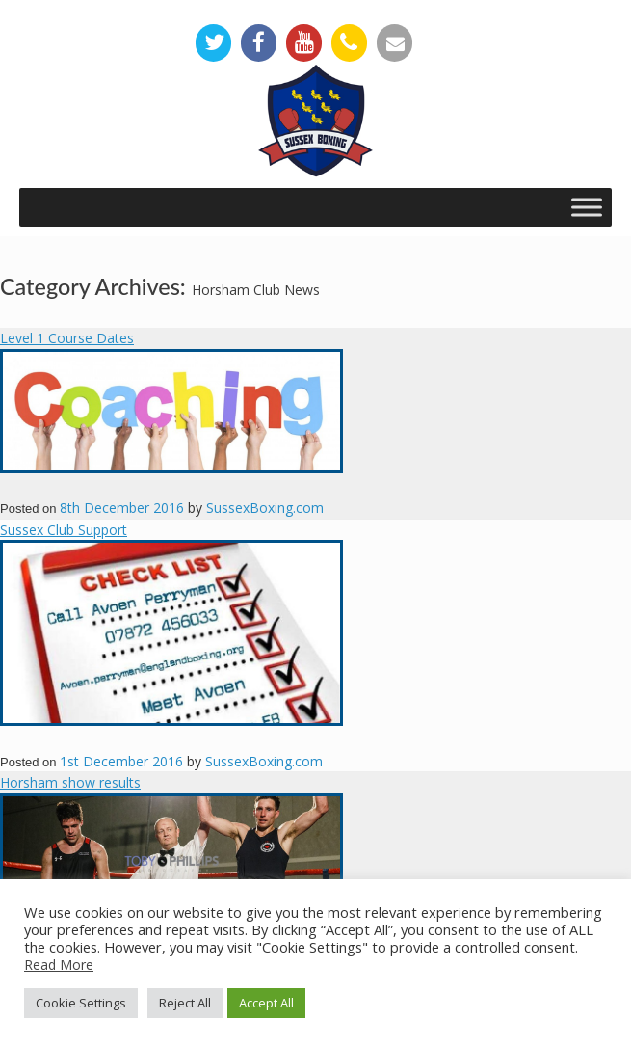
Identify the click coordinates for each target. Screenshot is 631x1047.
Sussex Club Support (63, 530)
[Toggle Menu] (586, 207)
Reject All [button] (185, 1002)
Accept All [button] (266, 1002)
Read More (58, 964)
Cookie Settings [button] (81, 1002)
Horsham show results (70, 782)
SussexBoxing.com (265, 507)
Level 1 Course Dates (67, 338)
